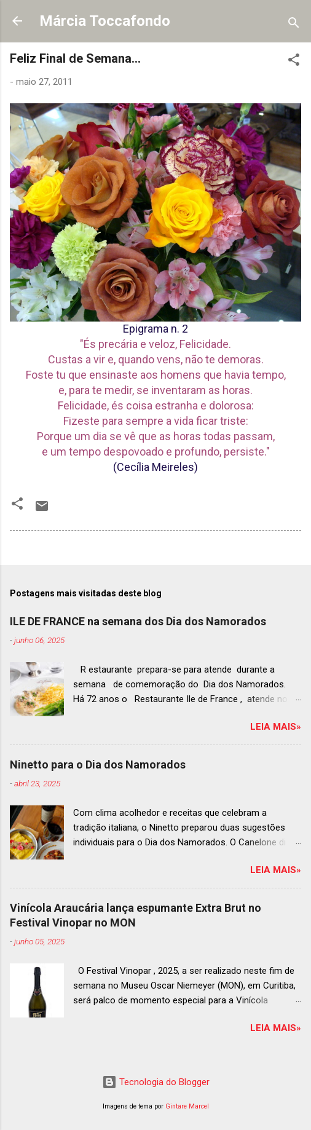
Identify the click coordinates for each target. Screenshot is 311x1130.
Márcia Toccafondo (104, 21)
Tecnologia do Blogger (156, 1082)
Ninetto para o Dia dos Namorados (98, 764)
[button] (293, 61)
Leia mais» (275, 726)
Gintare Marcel (187, 1106)
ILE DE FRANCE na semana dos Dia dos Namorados (138, 621)
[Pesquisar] (293, 25)
